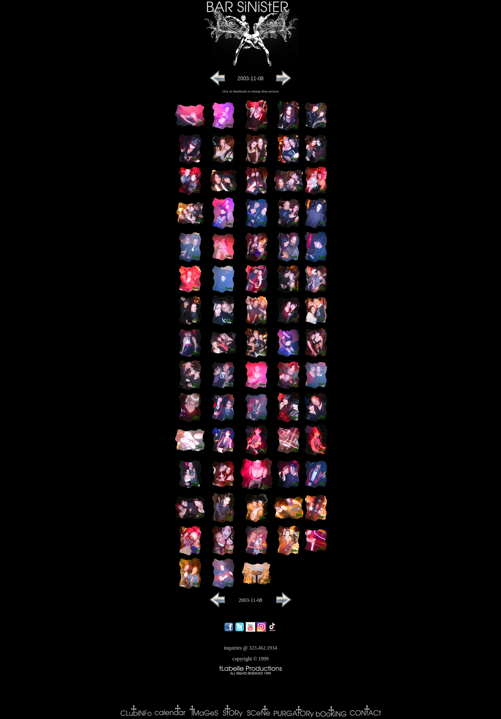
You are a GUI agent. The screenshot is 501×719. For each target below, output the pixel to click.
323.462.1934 (263, 648)
